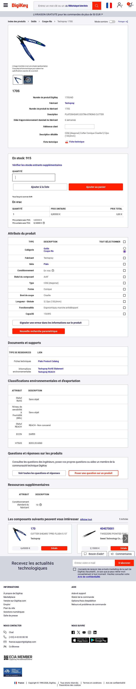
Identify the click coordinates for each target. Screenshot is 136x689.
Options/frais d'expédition (84, 601)
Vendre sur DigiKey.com (15, 601)
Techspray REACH (46, 372)
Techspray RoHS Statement (50, 369)
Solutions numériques (14, 612)
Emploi (7, 604)
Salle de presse (11, 615)
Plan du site (9, 608)
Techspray (69, 103)
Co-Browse (11, 647)
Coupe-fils (47, 21)
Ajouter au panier (96, 187)
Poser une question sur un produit (93, 473)
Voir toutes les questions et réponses (39, 473)
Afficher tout (86, 519)
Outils (33, 21)
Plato (46, 264)
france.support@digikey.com (20, 642)
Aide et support (79, 593)
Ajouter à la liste (40, 187)
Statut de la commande (83, 597)
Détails (54, 548)
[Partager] (123, 21)
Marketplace (9, 597)
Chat (9, 632)
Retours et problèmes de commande (89, 604)
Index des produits (17, 21)
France (19, 683)
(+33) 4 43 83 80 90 (16, 637)
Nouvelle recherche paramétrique (38, 331)
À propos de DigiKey (13, 593)
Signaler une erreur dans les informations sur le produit (51, 322)
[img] (20, 6)
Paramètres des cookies (70, 685)
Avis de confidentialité (89, 576)
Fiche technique (74, 142)
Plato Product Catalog (48, 361)
